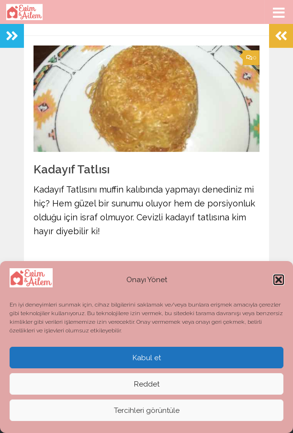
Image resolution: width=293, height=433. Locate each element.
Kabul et (147, 357)
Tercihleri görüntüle (147, 410)
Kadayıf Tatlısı (72, 169)
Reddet (146, 384)
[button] (278, 280)
